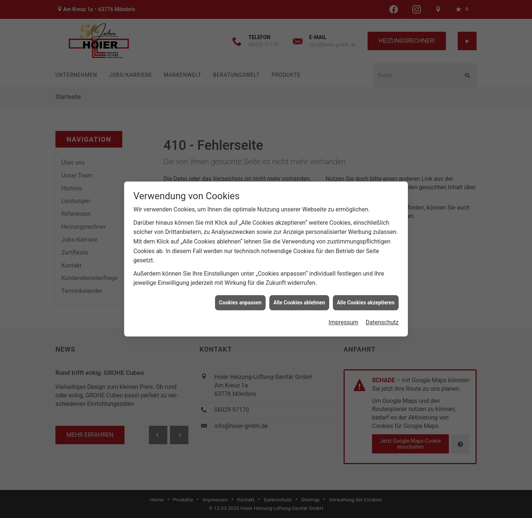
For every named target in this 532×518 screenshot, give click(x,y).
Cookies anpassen (240, 299)
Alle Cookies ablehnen (299, 299)
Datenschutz (382, 318)
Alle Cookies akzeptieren (366, 299)
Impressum (343, 318)
